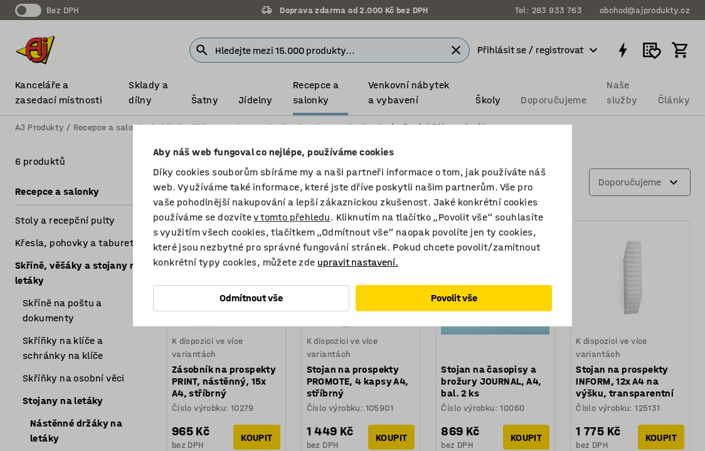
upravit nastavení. (357, 262)
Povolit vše (454, 298)
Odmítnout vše (251, 298)
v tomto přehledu (291, 217)
